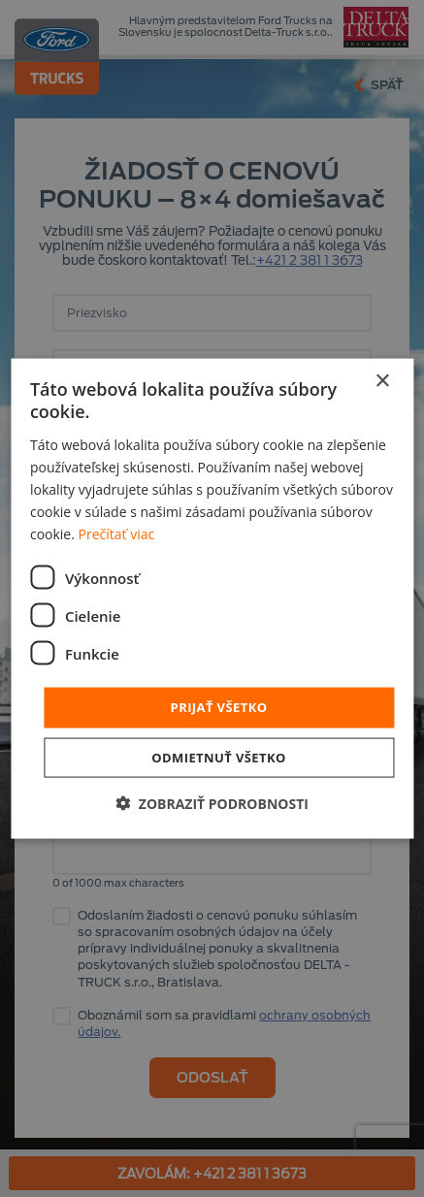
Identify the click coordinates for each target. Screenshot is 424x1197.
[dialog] (212, 599)
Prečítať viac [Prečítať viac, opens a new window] (117, 534)
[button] (212, 803)
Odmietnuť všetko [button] (218, 756)
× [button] (382, 381)
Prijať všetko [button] (219, 707)
